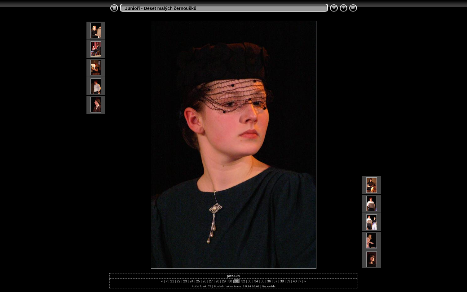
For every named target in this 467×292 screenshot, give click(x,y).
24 (191, 281)
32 (243, 281)
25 (198, 281)
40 (294, 281)
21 (172, 281)
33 (250, 281)
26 (204, 281)
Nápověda (268, 286)
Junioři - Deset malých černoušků (160, 8)
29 (224, 281)
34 (256, 281)
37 (275, 281)
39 (288, 281)
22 (178, 281)
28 (217, 281)
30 (230, 281)
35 (262, 281)
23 (185, 281)
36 (269, 281)
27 (211, 281)
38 (282, 281)
